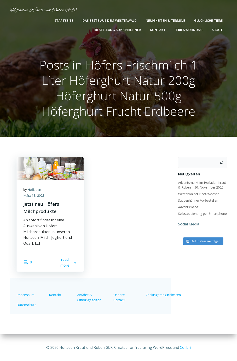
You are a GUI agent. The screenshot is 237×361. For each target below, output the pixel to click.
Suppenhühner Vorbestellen (198, 200)
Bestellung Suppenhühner (118, 30)
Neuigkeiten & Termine (165, 20)
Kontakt (158, 30)
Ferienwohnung (189, 30)
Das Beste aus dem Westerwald (109, 20)
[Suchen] (221, 162)
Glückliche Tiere (208, 20)
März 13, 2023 (33, 195)
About (217, 30)
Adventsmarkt (188, 207)
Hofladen (34, 189)
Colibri (185, 347)
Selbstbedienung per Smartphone (202, 213)
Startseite (63, 20)
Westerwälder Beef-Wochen (198, 194)
